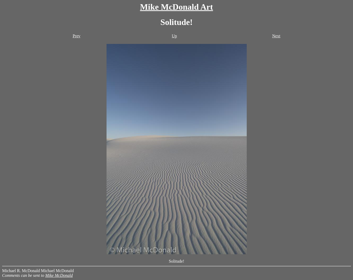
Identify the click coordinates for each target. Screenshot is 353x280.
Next (276, 36)
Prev (76, 36)
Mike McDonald (59, 275)
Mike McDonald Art (176, 7)
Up (174, 36)
